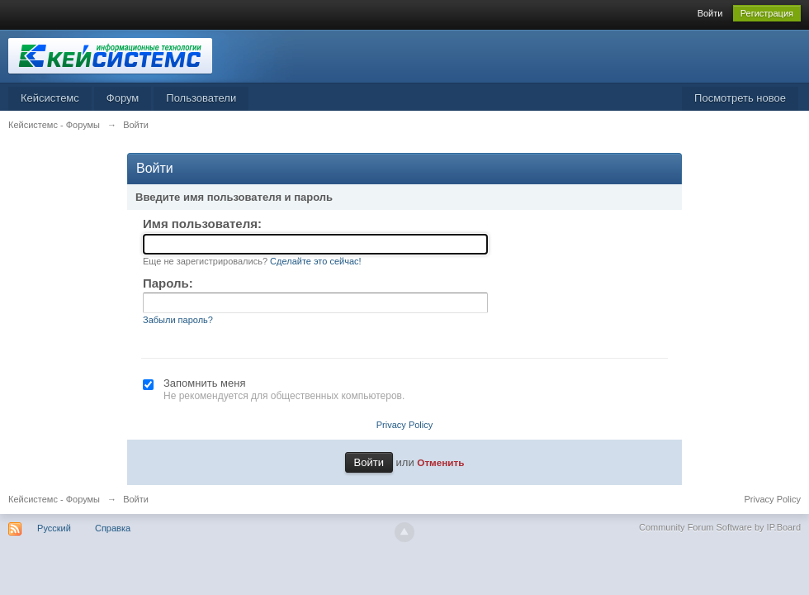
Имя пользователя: (202, 224)
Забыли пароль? (178, 320)
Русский (54, 528)
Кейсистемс (50, 98)
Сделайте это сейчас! (316, 261)
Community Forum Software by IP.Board (720, 527)
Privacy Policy (404, 425)
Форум (123, 98)
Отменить (440, 462)
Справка (112, 528)
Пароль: (168, 283)
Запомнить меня (204, 383)
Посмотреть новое (740, 98)
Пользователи (201, 98)
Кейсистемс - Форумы (54, 499)
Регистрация (766, 13)
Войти (710, 13)
